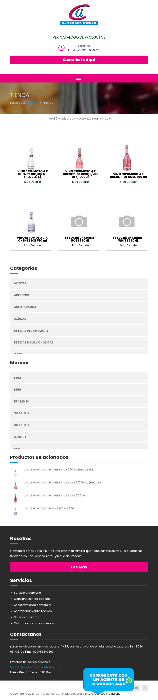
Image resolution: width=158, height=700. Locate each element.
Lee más (79, 567)
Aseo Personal (26, 307)
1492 (17, 378)
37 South (21, 437)
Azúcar (20, 319)
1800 (17, 390)
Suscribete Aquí (79, 59)
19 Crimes (21, 401)
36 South (21, 425)
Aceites (20, 283)
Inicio (31, 103)
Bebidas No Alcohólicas (34, 342)
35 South (21, 413)
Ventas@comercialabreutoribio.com (36, 667)
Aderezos (21, 295)
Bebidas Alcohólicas (31, 331)
